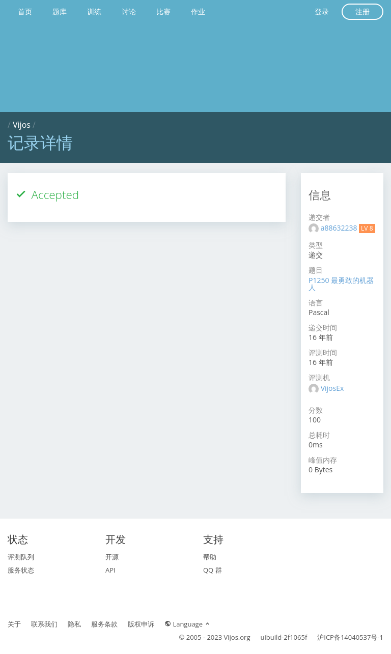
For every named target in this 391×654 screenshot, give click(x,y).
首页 (25, 11)
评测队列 (21, 556)
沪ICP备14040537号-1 (350, 637)
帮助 (209, 556)
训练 (94, 11)
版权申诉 (141, 624)
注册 (362, 11)
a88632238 (340, 228)
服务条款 (104, 624)
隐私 (74, 624)
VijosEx (332, 388)
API (110, 570)
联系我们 (44, 624)
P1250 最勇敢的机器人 (341, 283)
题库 (59, 11)
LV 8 (367, 228)
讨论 (129, 11)
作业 (198, 11)
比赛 (163, 11)
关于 (14, 624)
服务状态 (21, 570)
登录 (322, 11)
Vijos (22, 124)
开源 (112, 556)
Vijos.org (237, 637)
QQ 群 (212, 570)
